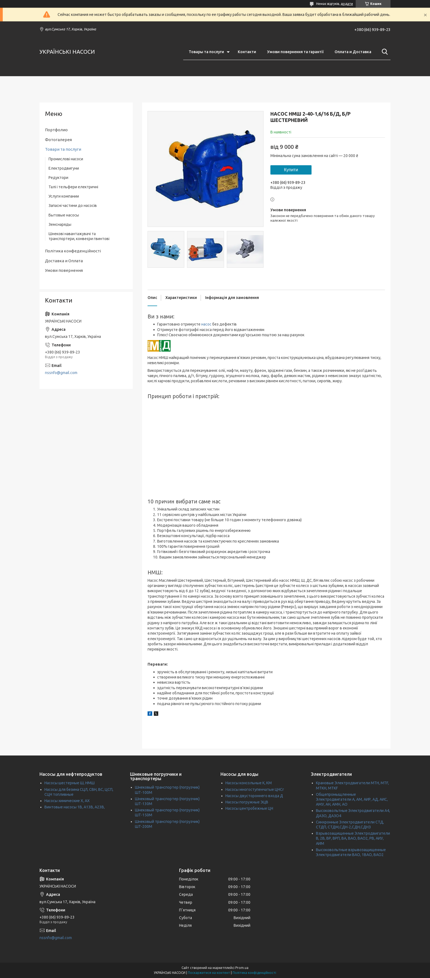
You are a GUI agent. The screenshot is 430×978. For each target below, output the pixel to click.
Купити (291, 169)
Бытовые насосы (64, 215)
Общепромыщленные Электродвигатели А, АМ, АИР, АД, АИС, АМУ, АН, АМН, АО (352, 799)
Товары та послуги (206, 52)
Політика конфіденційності (254, 972)
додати (347, 3)
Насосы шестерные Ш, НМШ (69, 783)
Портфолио (56, 129)
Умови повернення (64, 270)
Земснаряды (60, 224)
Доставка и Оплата (64, 260)
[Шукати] (384, 52)
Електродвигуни (64, 168)
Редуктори (58, 177)
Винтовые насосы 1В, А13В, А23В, (74, 807)
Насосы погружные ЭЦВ (246, 802)
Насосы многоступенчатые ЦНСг (254, 789)
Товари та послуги (63, 149)
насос (206, 324)
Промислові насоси (66, 159)
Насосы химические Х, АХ (67, 801)
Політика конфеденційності (73, 251)
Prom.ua (241, 968)
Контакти (247, 52)
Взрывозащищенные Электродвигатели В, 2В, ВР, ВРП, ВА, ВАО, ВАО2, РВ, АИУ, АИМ (353, 838)
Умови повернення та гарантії (295, 52)
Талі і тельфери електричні (73, 187)
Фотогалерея (58, 139)
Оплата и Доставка (353, 52)
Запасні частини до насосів (73, 205)
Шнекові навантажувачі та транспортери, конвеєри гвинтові (79, 236)
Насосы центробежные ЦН (249, 808)
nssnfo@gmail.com (61, 372)
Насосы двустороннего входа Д (254, 796)
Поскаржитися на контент (209, 972)
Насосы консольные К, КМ (248, 783)
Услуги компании (64, 196)
